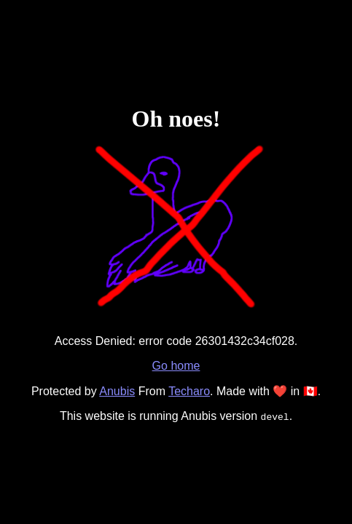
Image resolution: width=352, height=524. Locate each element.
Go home (176, 366)
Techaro (189, 391)
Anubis (117, 391)
